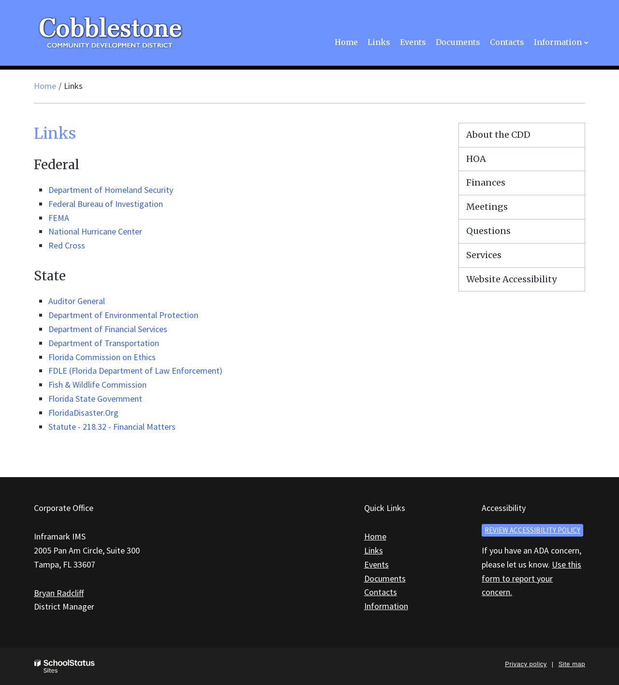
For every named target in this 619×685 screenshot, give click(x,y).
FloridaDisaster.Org (83, 412)
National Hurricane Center (95, 231)
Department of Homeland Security (110, 189)
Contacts (380, 592)
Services (483, 255)
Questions (488, 230)
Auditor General (76, 300)
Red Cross (66, 245)
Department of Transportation (103, 343)
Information (386, 606)
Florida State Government (95, 398)
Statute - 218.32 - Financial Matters (112, 426)
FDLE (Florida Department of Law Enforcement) (135, 370)
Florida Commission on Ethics (102, 357)
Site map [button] (572, 664)
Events (376, 564)
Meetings (487, 206)
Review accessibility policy (532, 530)
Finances (485, 182)
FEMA (58, 217)
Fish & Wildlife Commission (97, 384)
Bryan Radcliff (59, 592)
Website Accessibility (511, 279)
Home (45, 85)
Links (373, 550)
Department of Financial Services (107, 329)
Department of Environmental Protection (123, 315)
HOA (476, 158)
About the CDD (498, 134)
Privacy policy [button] (525, 664)
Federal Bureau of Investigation (105, 203)
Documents (385, 578)
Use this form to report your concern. (531, 578)
